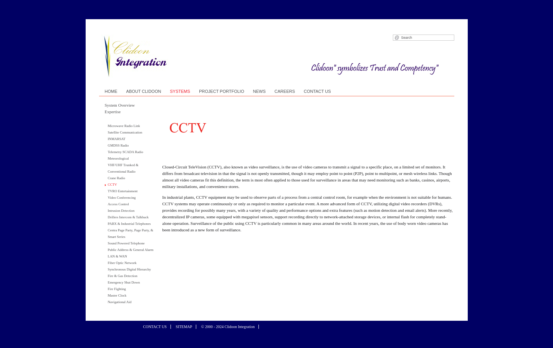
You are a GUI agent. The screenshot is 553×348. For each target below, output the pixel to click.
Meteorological (118, 158)
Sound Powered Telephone (126, 243)
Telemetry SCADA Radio (125, 152)
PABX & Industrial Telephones (129, 224)
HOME (111, 91)
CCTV (112, 184)
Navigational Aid (120, 302)
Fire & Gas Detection (122, 276)
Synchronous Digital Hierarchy (129, 269)
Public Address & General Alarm (131, 250)
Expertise (113, 111)
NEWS (259, 91)
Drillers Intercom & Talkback (128, 217)
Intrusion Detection (121, 211)
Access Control (118, 204)
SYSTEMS (180, 91)
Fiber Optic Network (122, 263)
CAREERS (285, 91)
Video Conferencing (122, 198)
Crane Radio (116, 178)
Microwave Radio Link (124, 126)
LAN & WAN (117, 256)
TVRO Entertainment (123, 191)
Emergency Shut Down (124, 282)
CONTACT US (317, 91)
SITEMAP (184, 327)
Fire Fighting (117, 289)
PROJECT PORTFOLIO (221, 91)
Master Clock (117, 295)
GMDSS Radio (118, 145)
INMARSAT (117, 139)
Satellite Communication (125, 132)
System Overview (120, 105)
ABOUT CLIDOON (143, 91)
